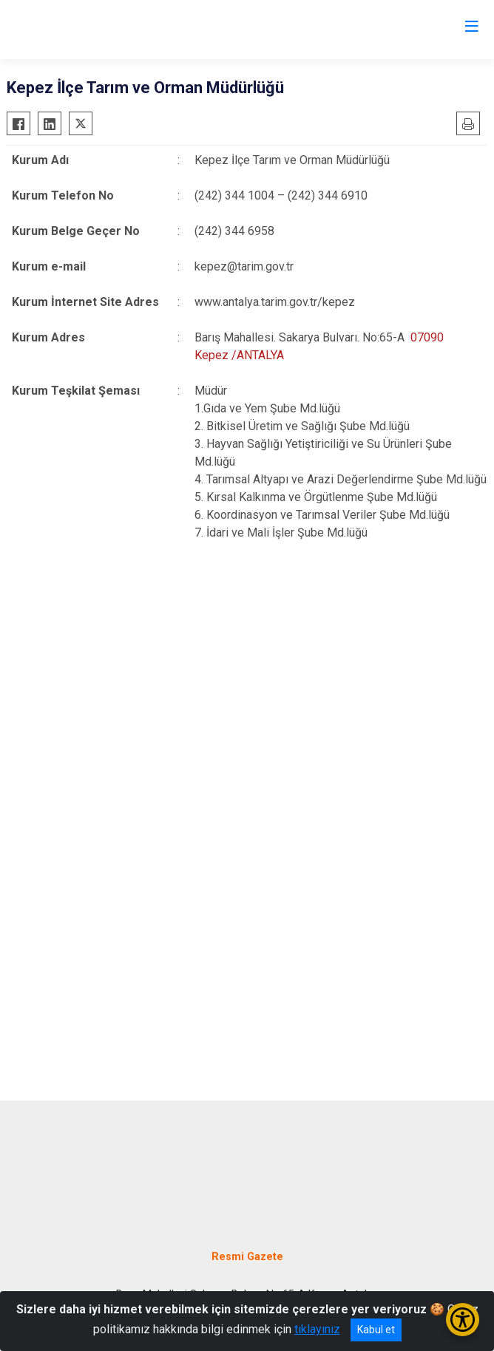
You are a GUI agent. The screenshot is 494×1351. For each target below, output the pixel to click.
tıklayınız (317, 1329)
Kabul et (376, 1329)
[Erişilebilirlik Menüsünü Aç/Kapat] (462, 1319)
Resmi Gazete (247, 1256)
